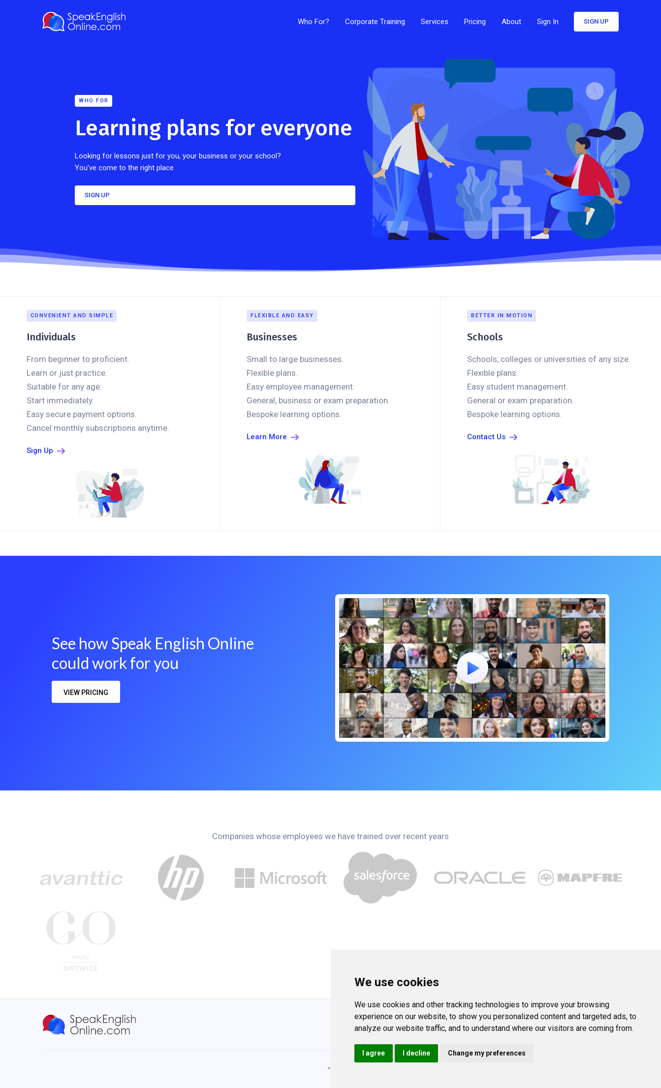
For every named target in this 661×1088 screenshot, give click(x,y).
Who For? (313, 21)
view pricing (85, 692)
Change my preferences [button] (487, 1053)
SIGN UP (97, 195)
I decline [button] (416, 1053)
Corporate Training (375, 21)
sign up (596, 21)
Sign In (548, 21)
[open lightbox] (472, 668)
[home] (87, 21)
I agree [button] (373, 1053)
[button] (434, 21)
